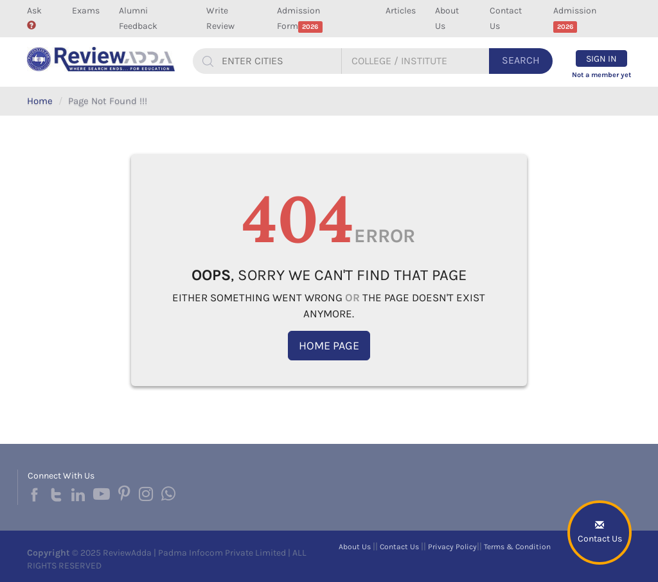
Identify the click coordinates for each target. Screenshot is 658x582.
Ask (34, 17)
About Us (447, 18)
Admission (574, 19)
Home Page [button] (329, 346)
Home (40, 101)
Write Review (220, 18)
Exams (86, 10)
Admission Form (300, 19)
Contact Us (506, 18)
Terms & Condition (517, 546)
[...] (279, 61)
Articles (401, 10)
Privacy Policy (452, 546)
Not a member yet (601, 75)
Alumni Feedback (138, 18)
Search (521, 60)
